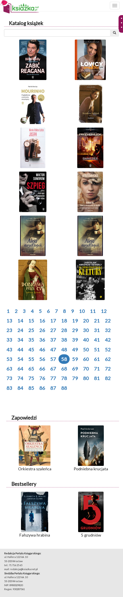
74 (20, 378)
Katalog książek (26, 23)
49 (75, 350)
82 (108, 378)
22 (108, 321)
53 (9, 359)
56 (42, 359)
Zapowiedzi (24, 418)
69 (75, 369)
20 (86, 321)
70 (86, 369)
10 (82, 311)
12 (104, 311)
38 (64, 340)
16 (42, 321)
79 (75, 378)
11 (93, 311)
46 (42, 350)
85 (31, 388)
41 (97, 340)
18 (64, 321)
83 (9, 388)
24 (20, 330)
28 (64, 330)
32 (108, 330)
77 (53, 378)
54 (20, 359)
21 (97, 321)
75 (31, 378)
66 (42, 369)
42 (108, 340)
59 (75, 359)
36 (42, 340)
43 (9, 350)
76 (42, 378)
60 (86, 359)
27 (53, 330)
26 (42, 330)
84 (20, 388)
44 (20, 350)
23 (9, 330)
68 (64, 369)
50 (86, 350)
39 (75, 340)
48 (64, 350)
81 (97, 378)
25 (31, 330)
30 (86, 330)
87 (53, 388)
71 (97, 369)
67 (53, 369)
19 (75, 321)
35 (31, 340)
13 (9, 321)
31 (97, 330)
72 (108, 369)
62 (108, 359)
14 (20, 321)
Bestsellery (23, 484)
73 (9, 378)
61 (97, 359)
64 (20, 369)
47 (53, 350)
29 (75, 330)
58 (64, 359)
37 (53, 340)
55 (31, 359)
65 (31, 369)
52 (108, 350)
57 (53, 359)
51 (97, 350)
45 (31, 350)
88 (64, 388)
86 (42, 388)
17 (53, 321)
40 (86, 340)
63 (9, 369)
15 (31, 321)
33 (9, 340)
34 (20, 340)
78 (64, 378)
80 (86, 378)
